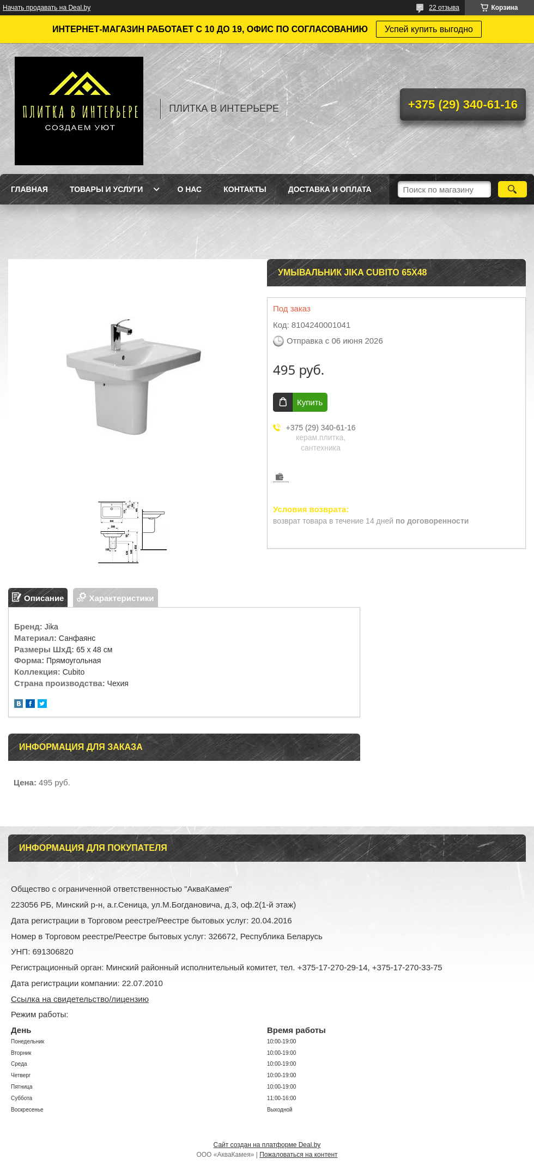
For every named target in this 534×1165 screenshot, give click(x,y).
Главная (29, 189)
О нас (189, 189)
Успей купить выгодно (429, 29)
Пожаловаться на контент (298, 1154)
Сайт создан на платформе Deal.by (267, 1145)
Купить (310, 402)
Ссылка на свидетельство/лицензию (80, 999)
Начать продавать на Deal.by (46, 7)
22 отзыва (444, 7)
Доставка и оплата (330, 189)
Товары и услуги (106, 189)
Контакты (244, 189)
